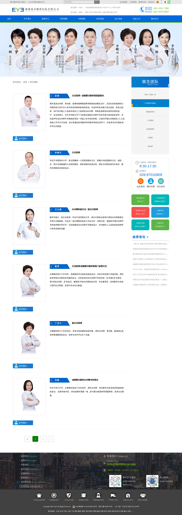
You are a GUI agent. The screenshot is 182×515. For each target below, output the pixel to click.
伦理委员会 (33, 482)
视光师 (150, 146)
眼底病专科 (150, 112)
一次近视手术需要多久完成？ (160, 199)
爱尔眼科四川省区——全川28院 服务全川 (27, 2)
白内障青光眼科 (150, 103)
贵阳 (83, 511)
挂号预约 (23, 138)
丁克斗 (58, 323)
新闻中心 (45, 19)
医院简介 (29, 456)
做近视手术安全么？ (140, 199)
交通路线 (28, 473)
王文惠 (58, 209)
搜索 (97, 2)
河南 (121, 511)
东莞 (129, 511)
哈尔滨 (117, 511)
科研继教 (64, 19)
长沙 (61, 511)
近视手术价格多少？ (160, 212)
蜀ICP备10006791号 (105, 506)
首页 (9, 19)
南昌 (98, 511)
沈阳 (112, 511)
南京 (91, 511)
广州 (72, 511)
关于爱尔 (27, 19)
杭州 (87, 511)
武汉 (105, 511)
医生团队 (34, 82)
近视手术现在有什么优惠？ (140, 224)
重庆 (79, 511)
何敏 (57, 380)
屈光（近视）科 (150, 95)
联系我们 (30, 478)
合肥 (102, 511)
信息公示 (136, 19)
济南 (109, 511)
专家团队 (82, 19)
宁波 (65, 511)
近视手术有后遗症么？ (160, 224)
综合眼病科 (150, 129)
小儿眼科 (150, 120)
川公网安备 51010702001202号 (84, 506)
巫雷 (57, 96)
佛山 (125, 511)
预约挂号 (155, 19)
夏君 (57, 266)
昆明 (94, 511)
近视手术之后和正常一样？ (140, 212)
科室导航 (100, 19)
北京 (57, 511)
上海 (68, 511)
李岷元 (58, 153)
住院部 (150, 138)
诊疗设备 (118, 19)
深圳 (76, 511)
